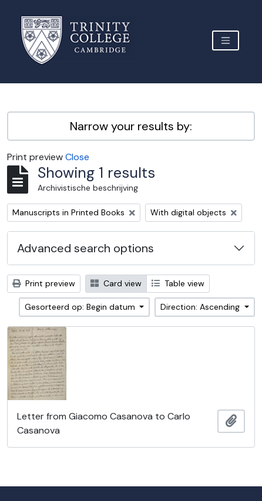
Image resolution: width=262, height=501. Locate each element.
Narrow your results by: (131, 126)
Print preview (43, 283)
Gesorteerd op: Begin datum (81, 307)
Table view (178, 283)
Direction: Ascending (201, 307)
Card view (116, 283)
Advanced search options (85, 248)
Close (77, 157)
